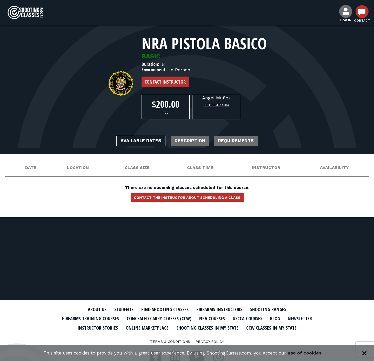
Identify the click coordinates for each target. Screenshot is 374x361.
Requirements (243, 141)
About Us (87, 309)
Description (190, 141)
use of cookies (312, 353)
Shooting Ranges (276, 309)
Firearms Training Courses (99, 318)
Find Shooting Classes (162, 309)
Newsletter (93, 327)
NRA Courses (232, 318)
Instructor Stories (138, 327)
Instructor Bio (216, 105)
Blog (301, 318)
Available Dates (133, 141)
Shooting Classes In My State (259, 327)
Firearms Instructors (222, 309)
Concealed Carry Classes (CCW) (175, 318)
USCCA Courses (271, 318)
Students (117, 309)
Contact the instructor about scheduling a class (187, 199)
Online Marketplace (193, 327)
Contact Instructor (165, 82)
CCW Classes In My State (187, 336)
